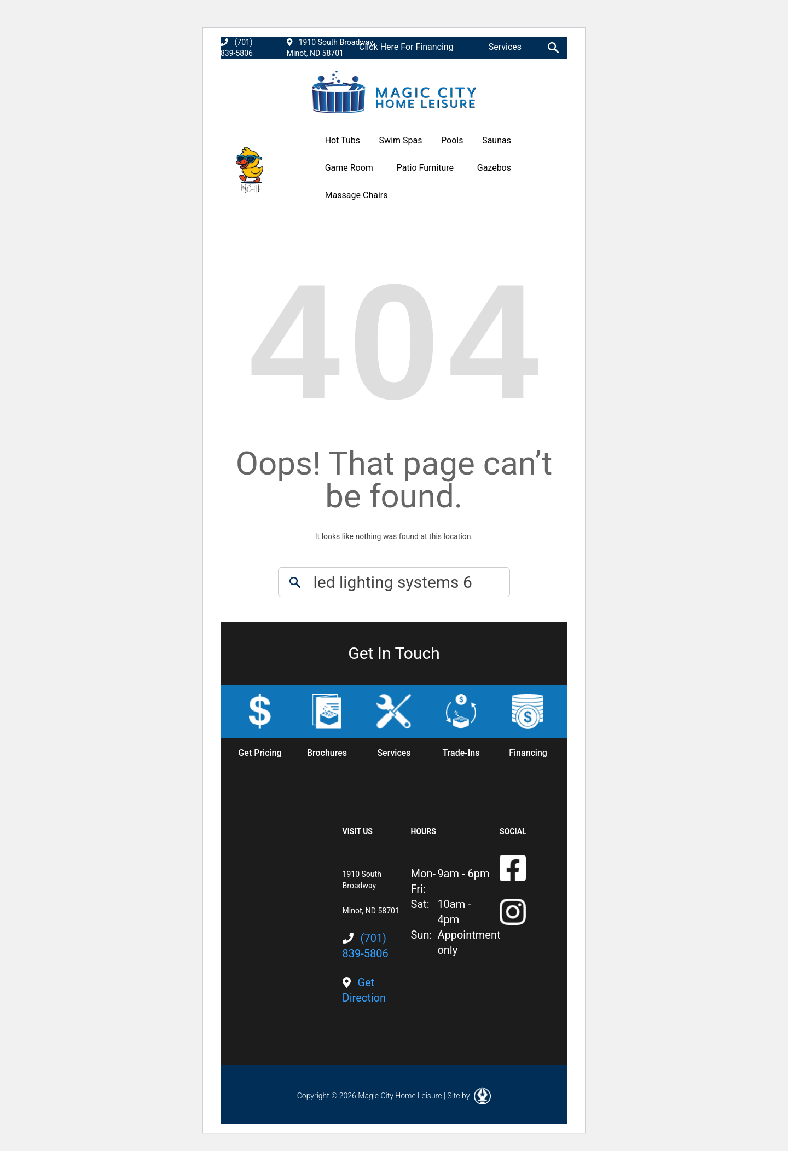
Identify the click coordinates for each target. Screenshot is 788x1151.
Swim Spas (400, 140)
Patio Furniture (425, 168)
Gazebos (494, 168)
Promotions (488, 195)
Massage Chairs (356, 195)
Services (505, 47)
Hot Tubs (342, 140)
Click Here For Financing (406, 47)
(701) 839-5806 (237, 47)
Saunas (496, 140)
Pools (452, 140)
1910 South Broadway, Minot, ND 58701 (330, 47)
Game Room (349, 168)
